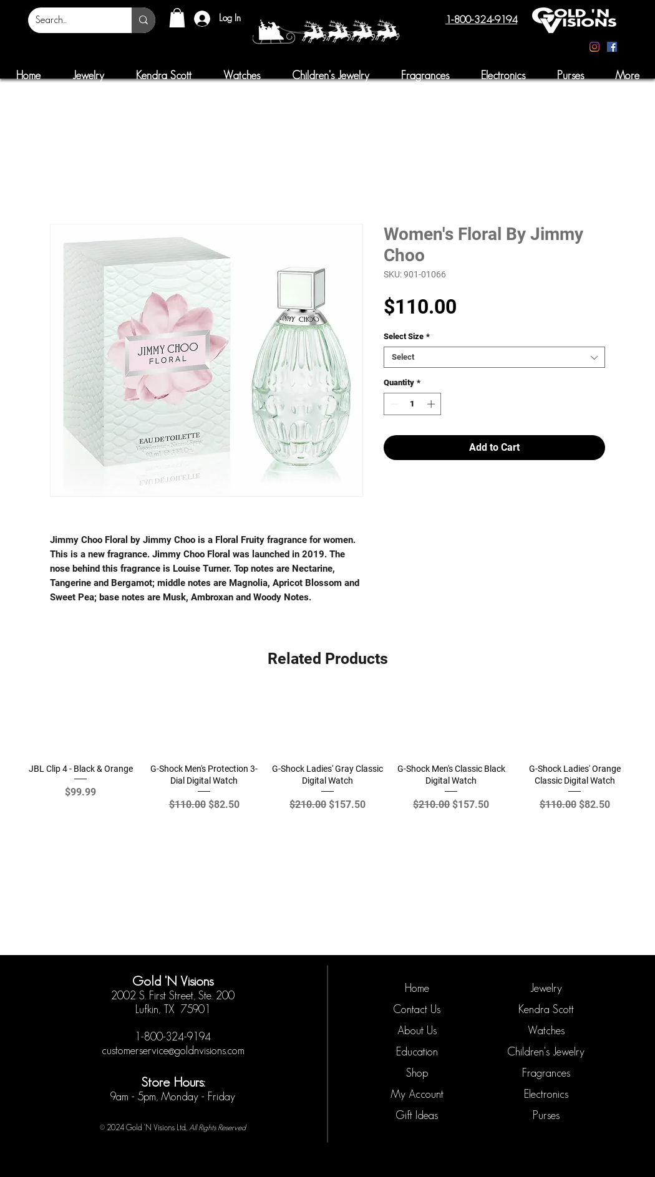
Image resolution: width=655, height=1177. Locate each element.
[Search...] (70, 20)
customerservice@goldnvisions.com (173, 1050)
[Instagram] (594, 47)
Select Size (407, 336)
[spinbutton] (412, 404)
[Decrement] (393, 404)
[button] (177, 17)
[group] (327, 758)
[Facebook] (612, 47)
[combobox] (494, 357)
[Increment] (432, 404)
